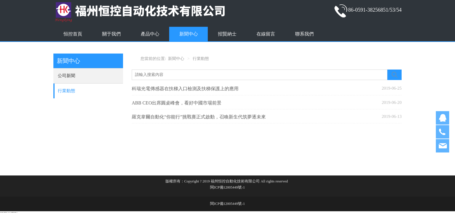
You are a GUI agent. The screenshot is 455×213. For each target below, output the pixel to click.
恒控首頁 (73, 33)
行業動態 (66, 90)
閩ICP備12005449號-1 (227, 187)
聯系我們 (304, 33)
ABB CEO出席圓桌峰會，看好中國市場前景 (176, 102)
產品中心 (150, 33)
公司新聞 (66, 75)
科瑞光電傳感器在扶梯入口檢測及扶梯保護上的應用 (185, 88)
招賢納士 (227, 33)
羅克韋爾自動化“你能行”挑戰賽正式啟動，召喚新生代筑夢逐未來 (199, 116)
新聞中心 (188, 33)
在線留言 (266, 33)
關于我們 (111, 33)
